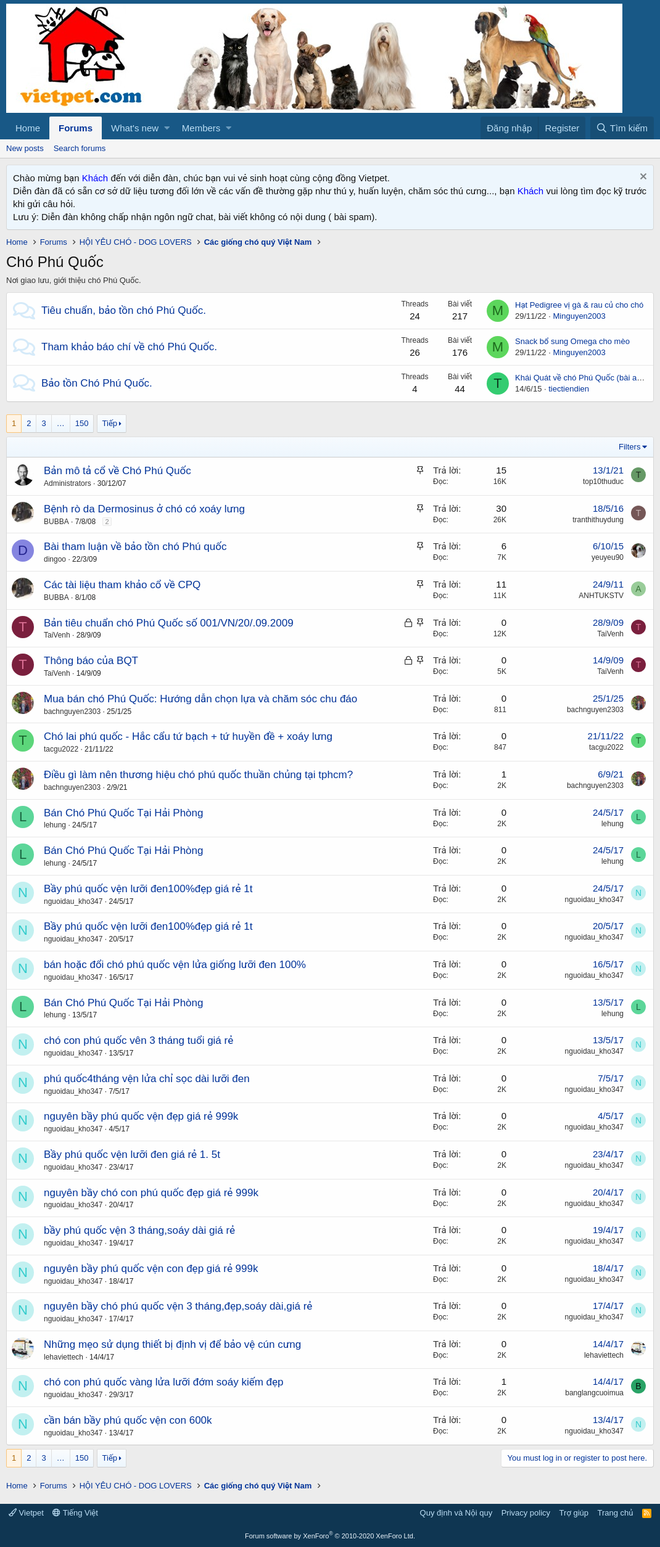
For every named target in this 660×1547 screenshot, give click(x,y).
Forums (76, 128)
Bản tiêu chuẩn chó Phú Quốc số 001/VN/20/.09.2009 (169, 623)
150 (82, 423)
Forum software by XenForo (330, 1536)
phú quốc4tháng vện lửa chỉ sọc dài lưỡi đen (147, 1079)
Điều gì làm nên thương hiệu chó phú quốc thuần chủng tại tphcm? (198, 775)
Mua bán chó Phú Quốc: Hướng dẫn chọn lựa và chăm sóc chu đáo (200, 699)
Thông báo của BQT (91, 661)
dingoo (55, 559)
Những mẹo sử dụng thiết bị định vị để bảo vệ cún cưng (172, 1344)
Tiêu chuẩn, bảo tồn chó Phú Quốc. (123, 310)
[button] (167, 128)
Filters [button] (629, 446)
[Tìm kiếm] (622, 128)
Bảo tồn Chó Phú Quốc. (96, 383)
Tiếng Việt (75, 1512)
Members (201, 128)
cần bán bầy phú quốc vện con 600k (128, 1420)
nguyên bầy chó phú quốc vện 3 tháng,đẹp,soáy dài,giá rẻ (178, 1306)
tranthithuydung (598, 519)
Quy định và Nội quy (456, 1512)
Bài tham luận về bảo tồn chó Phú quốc (135, 546)
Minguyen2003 (579, 316)
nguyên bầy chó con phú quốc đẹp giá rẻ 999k (151, 1193)
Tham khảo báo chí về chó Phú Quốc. (129, 347)
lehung (55, 825)
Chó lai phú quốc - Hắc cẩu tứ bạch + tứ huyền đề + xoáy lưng (188, 736)
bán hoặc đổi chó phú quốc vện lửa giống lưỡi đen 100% (175, 964)
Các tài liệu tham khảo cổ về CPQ (122, 585)
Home (27, 128)
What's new (135, 128)
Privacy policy (525, 1512)
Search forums (80, 148)
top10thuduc (603, 481)
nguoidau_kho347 (73, 901)
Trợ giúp (573, 1512)
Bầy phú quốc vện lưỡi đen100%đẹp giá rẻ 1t (148, 889)
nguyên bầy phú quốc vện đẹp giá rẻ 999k (141, 1116)
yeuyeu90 (608, 557)
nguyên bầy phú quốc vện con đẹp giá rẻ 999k (151, 1268)
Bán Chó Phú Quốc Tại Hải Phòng (123, 813)
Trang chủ (615, 1512)
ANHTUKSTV (601, 595)
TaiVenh (57, 635)
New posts (25, 148)
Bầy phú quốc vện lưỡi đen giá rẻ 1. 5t (132, 1154)
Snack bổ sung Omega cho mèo (572, 341)
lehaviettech (63, 1357)
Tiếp (109, 423)
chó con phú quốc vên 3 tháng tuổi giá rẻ (138, 1040)
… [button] (61, 423)
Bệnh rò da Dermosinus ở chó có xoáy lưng (144, 509)
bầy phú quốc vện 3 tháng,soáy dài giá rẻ (139, 1230)
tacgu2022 (61, 749)
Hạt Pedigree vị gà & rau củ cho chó (579, 305)
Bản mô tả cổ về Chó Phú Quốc (117, 471)
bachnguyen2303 (72, 711)
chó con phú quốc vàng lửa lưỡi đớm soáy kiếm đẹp (164, 1382)
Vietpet (26, 1512)
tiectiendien (568, 388)
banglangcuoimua (594, 1393)
